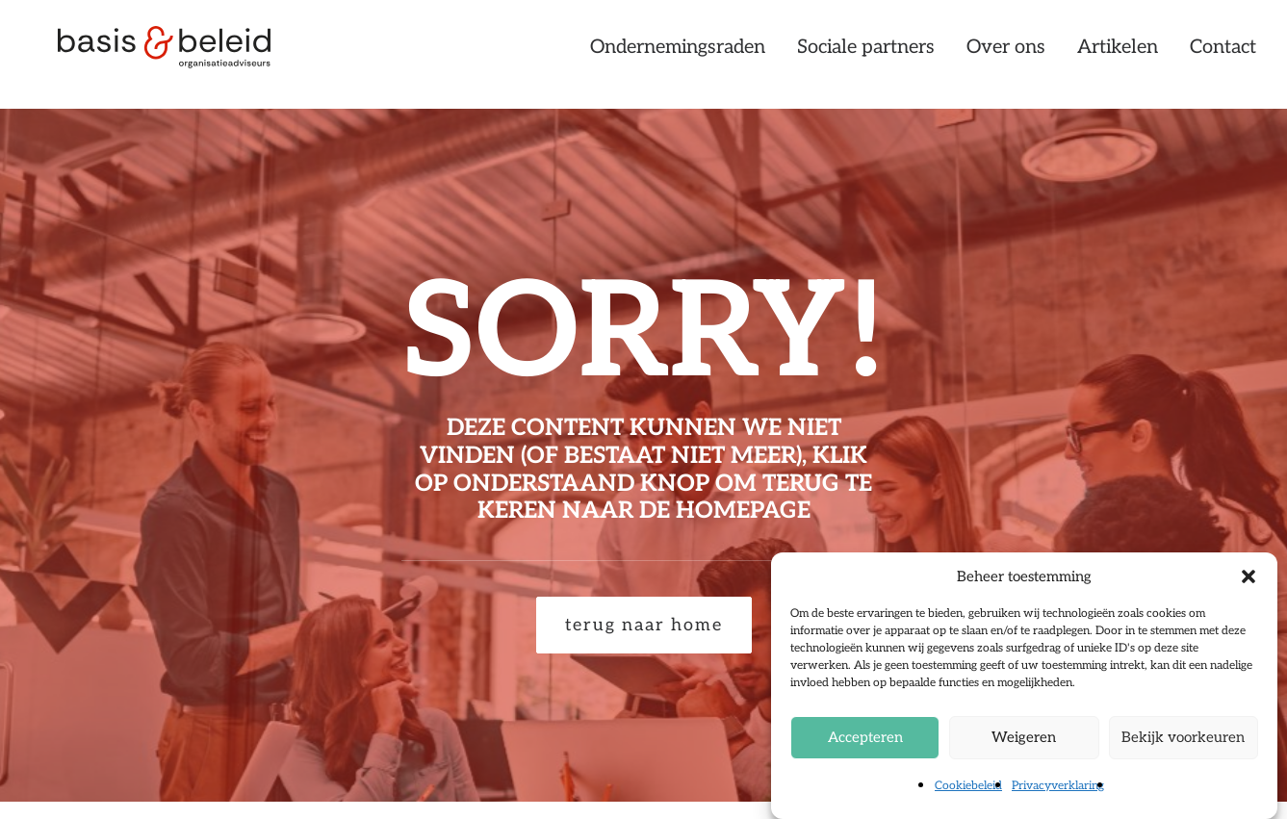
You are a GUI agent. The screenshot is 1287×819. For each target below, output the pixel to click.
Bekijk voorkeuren (1183, 737)
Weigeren (1023, 737)
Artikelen (1117, 54)
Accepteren (865, 737)
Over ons (1005, 54)
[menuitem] (684, 55)
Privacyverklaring (1058, 786)
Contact (1223, 54)
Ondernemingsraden (677, 54)
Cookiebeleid (968, 786)
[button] (1248, 576)
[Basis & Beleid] (175, 55)
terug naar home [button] (644, 625)
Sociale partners (866, 54)
